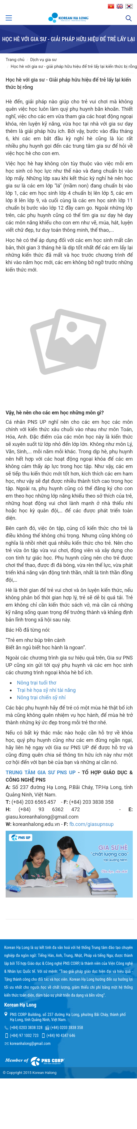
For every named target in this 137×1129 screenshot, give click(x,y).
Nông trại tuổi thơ (36, 683)
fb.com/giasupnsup (91, 824)
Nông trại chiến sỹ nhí (41, 697)
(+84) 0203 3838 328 (26, 1027)
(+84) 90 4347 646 (61, 1035)
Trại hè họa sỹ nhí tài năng (46, 690)
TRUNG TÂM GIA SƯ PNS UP (41, 772)
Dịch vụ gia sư (43, 59)
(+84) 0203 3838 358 (67, 1027)
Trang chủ (15, 59)
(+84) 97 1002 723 (24, 1035)
